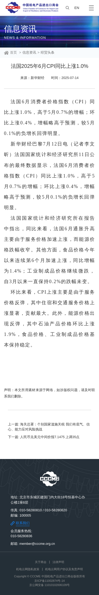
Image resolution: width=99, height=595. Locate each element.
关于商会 (40, 562)
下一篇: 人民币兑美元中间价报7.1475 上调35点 (43, 437)
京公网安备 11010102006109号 (49, 585)
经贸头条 (47, 52)
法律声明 (58, 562)
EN (76, 8)
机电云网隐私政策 (27, 569)
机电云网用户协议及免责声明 (64, 569)
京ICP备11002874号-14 (49, 580)
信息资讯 (29, 52)
